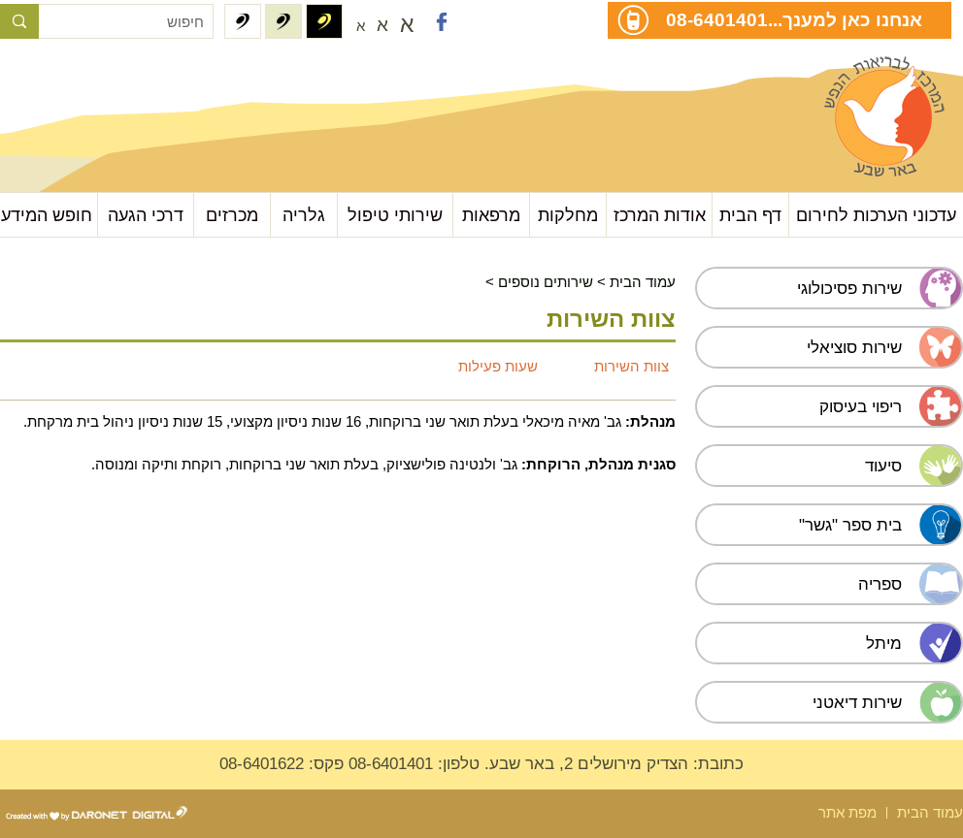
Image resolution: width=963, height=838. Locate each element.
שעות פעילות (498, 366)
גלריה (303, 215)
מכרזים (232, 215)
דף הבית (750, 215)
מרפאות (491, 215)
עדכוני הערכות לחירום (876, 215)
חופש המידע (46, 215)
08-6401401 (717, 19)
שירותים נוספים (545, 282)
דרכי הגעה (145, 215)
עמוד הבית (643, 282)
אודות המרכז (660, 215)
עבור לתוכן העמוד (97, 77)
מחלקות (568, 215)
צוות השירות (631, 366)
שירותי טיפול (395, 215)
